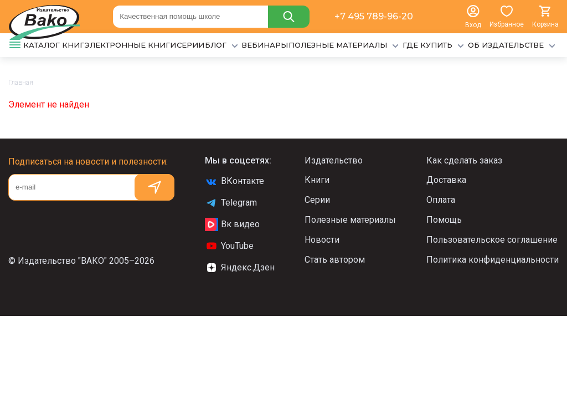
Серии (317, 200)
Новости (322, 239)
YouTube (229, 246)
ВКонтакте (234, 181)
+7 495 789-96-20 (373, 16)
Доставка (446, 180)
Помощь (444, 219)
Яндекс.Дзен (240, 267)
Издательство (334, 160)
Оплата (440, 200)
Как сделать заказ (464, 160)
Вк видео (232, 224)
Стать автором (335, 259)
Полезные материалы (350, 219)
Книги (317, 180)
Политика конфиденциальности (492, 259)
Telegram (231, 202)
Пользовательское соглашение (492, 239)
